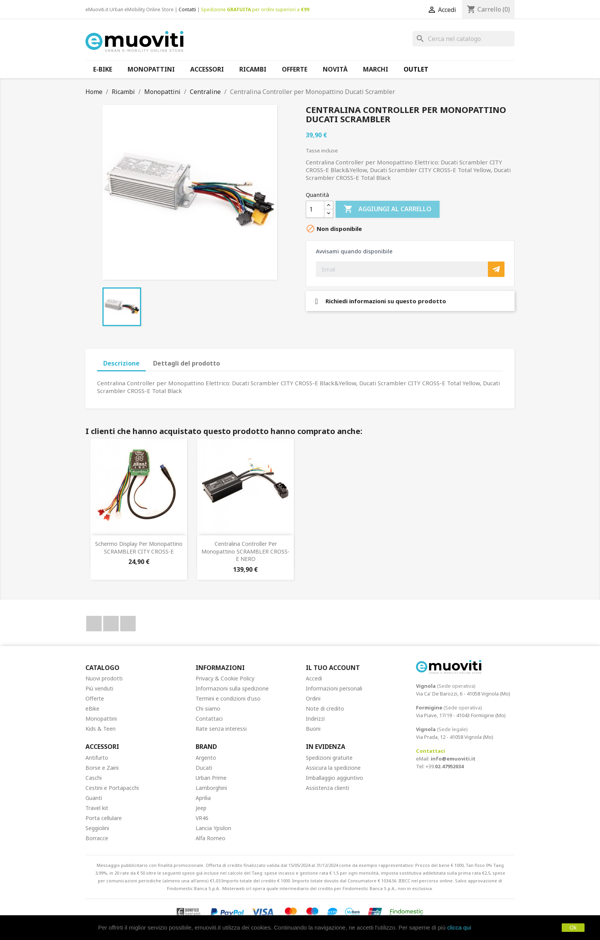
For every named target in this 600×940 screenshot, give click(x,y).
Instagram (128, 623)
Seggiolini (97, 828)
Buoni (313, 728)
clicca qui (459, 927)
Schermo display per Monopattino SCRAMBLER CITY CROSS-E (138, 547)
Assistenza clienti (327, 787)
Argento (206, 757)
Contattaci (209, 718)
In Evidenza (325, 746)
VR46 (202, 818)
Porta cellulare (103, 818)
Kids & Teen (100, 728)
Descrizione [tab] (121, 363)
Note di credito (325, 708)
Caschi (93, 777)
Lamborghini (211, 787)
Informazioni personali (334, 688)
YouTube (111, 623)
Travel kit (96, 808)
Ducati (204, 767)
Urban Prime (211, 777)
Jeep (201, 808)
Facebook (94, 623)
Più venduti (99, 688)
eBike (92, 708)
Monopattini (101, 718)
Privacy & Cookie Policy (225, 678)
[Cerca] (463, 38)
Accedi (314, 678)
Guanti (93, 798)
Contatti (187, 9)
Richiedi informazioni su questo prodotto (380, 301)
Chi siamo (208, 708)
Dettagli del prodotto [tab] (186, 363)
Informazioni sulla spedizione (232, 688)
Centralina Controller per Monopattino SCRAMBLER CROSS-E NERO (245, 551)
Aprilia (203, 798)
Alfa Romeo (210, 838)
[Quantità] (315, 209)
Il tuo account (333, 667)
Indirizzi (315, 718)
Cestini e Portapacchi (112, 787)
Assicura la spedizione (333, 767)
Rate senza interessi (221, 728)
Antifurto (96, 757)
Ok (573, 928)
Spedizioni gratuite (329, 757)
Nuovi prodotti (104, 678)
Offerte (94, 698)
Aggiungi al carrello (387, 209)
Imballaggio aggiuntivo (334, 777)
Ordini (313, 698)
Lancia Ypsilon (213, 828)
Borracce (96, 838)
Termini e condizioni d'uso (228, 698)
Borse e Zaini (102, 767)
